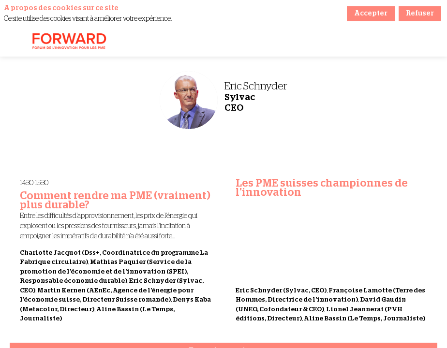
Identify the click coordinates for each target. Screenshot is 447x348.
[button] (14, 42)
